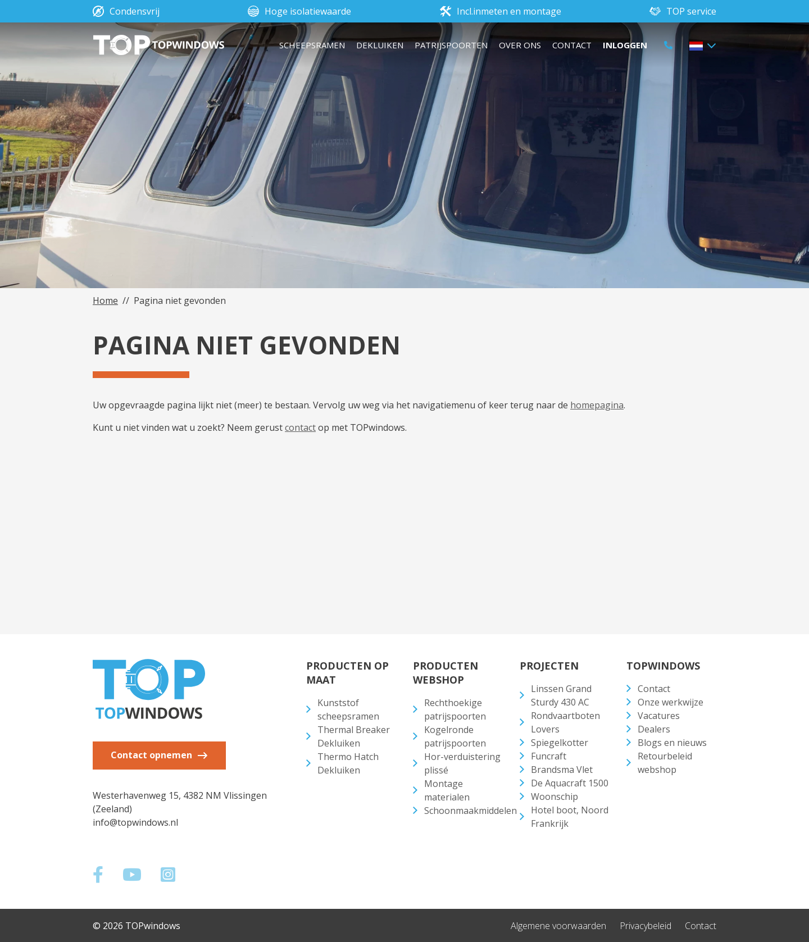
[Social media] (103, 877)
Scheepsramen (312, 45)
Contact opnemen (152, 755)
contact (300, 427)
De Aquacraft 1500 (569, 783)
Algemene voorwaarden (558, 925)
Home (105, 300)
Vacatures (659, 715)
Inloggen (625, 45)
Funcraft (548, 756)
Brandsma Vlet (562, 769)
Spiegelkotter (559, 742)
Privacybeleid (645, 925)
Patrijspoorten (451, 45)
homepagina (597, 405)
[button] (702, 45)
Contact (572, 45)
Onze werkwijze (670, 702)
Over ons (520, 45)
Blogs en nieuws (672, 742)
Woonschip (554, 796)
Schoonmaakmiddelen (470, 810)
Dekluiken (379, 45)
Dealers (654, 729)
